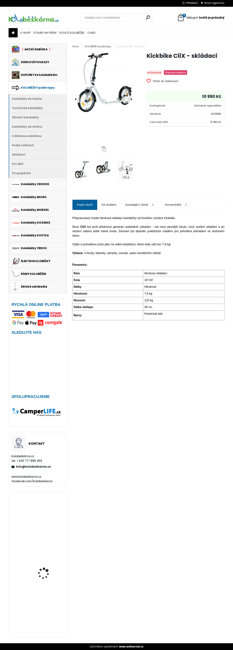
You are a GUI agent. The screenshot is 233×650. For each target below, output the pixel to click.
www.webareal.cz (131, 646)
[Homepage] (13, 33)
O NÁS (91, 33)
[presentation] (76, 99)
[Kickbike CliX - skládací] (103, 82)
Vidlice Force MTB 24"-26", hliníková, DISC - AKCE (47, 513)
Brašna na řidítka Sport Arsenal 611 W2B (47, 616)
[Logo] (34, 18)
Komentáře (177, 205)
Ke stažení (109, 205)
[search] (148, 17)
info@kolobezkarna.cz (33, 467)
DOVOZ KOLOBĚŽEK (71, 33)
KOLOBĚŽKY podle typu (98, 46)
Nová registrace (214, 3)
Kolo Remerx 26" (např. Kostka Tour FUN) (47, 586)
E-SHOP (26, 33)
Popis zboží (85, 205)
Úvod (75, 46)
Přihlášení (192, 3)
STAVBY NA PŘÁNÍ (44, 33)
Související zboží (140, 205)
